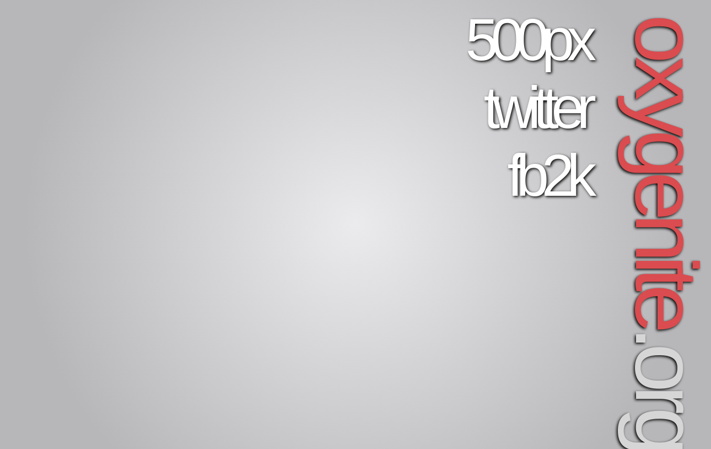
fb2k (548, 175)
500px (527, 40)
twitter (536, 107)
